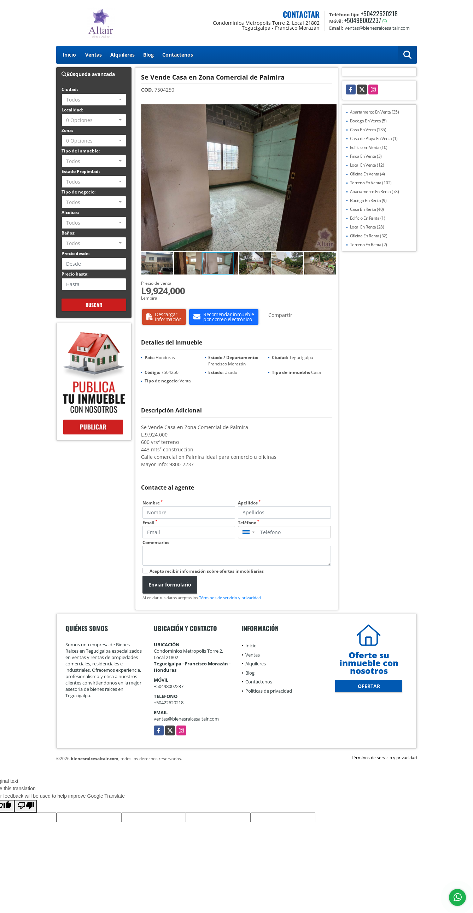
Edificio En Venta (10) (368, 147)
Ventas (93, 54)
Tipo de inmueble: (81, 151)
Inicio (69, 54)
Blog (148, 54)
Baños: (68, 233)
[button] (330, 110)
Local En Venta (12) (367, 165)
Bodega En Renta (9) (368, 200)
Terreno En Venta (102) (371, 183)
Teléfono (248, 523)
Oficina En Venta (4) (367, 174)
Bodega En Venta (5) (368, 121)
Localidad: (72, 110)
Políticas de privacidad (268, 691)
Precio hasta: (75, 274)
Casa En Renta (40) (367, 209)
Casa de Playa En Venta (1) (374, 138)
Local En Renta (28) (367, 227)
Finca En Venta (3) (366, 156)
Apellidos (249, 503)
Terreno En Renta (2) (368, 245)
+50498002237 (362, 20)
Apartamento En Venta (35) (374, 112)
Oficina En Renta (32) (368, 236)
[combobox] (94, 99)
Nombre (152, 503)
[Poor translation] (25, 806)
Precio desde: (75, 253)
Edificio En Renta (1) (367, 218)
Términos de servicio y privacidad (230, 597)
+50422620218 (379, 13)
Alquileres (122, 54)
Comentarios (155, 542)
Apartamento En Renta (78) (374, 192)
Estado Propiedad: (81, 171)
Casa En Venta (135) (368, 130)
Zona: (67, 130)
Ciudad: (70, 89)
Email (149, 523)
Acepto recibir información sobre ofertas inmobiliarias (207, 571)
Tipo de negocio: (78, 192)
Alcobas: (70, 212)
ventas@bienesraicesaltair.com (186, 719)
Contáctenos (177, 54)
